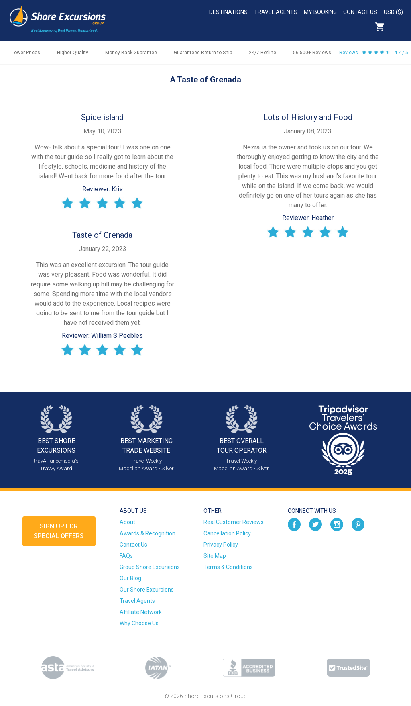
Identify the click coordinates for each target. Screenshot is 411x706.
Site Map (214, 556)
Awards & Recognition (147, 533)
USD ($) (393, 12)
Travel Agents (275, 12)
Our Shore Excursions (147, 589)
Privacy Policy (220, 544)
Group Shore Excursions (150, 567)
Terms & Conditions (228, 567)
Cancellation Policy (227, 533)
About (127, 522)
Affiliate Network (141, 612)
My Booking (320, 12)
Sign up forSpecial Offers (59, 531)
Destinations (228, 12)
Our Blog (130, 578)
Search (397, 27)
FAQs (126, 556)
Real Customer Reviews (233, 522)
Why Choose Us (139, 623)
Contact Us (360, 12)
